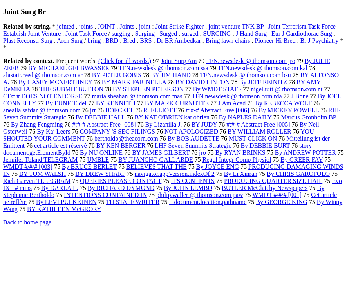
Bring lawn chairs (228, 40)
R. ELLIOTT (159, 110)
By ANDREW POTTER (305, 152)
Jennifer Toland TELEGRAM (40, 159)
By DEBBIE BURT (265, 145)
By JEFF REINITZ (263, 82)
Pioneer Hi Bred (275, 40)
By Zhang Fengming (37, 124)
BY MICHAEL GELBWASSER (68, 68)
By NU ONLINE (101, 152)
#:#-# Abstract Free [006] (217, 110)
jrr (93, 110)
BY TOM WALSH (42, 173)
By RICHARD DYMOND (121, 187)
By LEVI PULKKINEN (66, 202)
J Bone (300, 96)
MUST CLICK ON (253, 138)
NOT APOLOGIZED (191, 131)
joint (144, 26)
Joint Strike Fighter (179, 26)
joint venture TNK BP (236, 26)
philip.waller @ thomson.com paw (199, 195)
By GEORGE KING (281, 202)
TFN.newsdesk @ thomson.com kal (262, 68)
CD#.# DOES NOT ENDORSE (42, 96)
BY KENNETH (116, 103)
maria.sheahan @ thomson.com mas (137, 96)
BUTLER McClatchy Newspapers (265, 187)
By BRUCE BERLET (89, 166)
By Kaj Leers (53, 131)
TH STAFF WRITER (132, 202)
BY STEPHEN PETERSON (148, 89)
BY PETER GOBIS (117, 75)
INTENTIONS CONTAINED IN (105, 195)
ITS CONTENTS (193, 180)
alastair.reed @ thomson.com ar (43, 75)
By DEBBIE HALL (100, 117)
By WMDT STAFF (217, 89)
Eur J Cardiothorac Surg (301, 33)
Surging (145, 33)
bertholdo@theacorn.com (126, 138)
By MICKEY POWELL (288, 110)
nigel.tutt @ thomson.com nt (286, 89)
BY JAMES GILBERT (161, 152)
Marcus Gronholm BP (308, 117)
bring (94, 40)
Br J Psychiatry (319, 40)
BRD (111, 40)
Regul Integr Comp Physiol (236, 159)
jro (202, 152)
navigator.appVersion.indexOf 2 (175, 173)
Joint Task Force (86, 33)
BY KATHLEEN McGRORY (64, 209)
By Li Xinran (240, 173)
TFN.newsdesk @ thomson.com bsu (245, 75)
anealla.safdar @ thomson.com (42, 110)
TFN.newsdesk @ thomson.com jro (250, 61)
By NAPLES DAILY (245, 117)
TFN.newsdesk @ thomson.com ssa (163, 68)
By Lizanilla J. (163, 124)
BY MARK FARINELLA (134, 82)
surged (190, 33)
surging (121, 33)
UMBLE (98, 159)
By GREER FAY (301, 159)
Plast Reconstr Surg (27, 40)
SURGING (217, 33)
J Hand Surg (251, 33)
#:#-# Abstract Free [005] (258, 124)
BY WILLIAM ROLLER (259, 131)
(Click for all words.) (124, 61)
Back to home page (27, 222)
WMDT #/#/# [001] (277, 195)
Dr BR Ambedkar (179, 40)
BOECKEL (119, 110)
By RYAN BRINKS (240, 152)
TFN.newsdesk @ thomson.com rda (237, 96)
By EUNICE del (66, 103)
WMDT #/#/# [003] (27, 166)
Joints (126, 26)
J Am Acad (232, 103)
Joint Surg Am (179, 61)
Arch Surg (70, 40)
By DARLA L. (59, 187)
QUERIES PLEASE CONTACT (120, 180)
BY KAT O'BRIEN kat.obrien (171, 117)
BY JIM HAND (171, 75)
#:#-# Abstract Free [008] (104, 124)
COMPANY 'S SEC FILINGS (117, 131)
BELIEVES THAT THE (156, 166)
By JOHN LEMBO (188, 187)
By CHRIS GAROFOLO (298, 173)
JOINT (106, 26)
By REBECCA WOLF (283, 103)
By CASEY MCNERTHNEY (55, 82)
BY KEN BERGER (121, 145)
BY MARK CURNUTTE (177, 103)
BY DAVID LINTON (202, 82)
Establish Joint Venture (32, 33)
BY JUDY (204, 124)
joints (86, 26)
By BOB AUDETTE (193, 138)
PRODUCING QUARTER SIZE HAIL (273, 180)
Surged (168, 33)
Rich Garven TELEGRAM (36, 180)
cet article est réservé (60, 145)
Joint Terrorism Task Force (302, 26)
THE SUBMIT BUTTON (71, 89)
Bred (129, 40)
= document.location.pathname (207, 202)
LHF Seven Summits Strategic (193, 145)
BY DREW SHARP (100, 173)
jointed (65, 26)
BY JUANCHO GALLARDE (155, 159)
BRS (146, 40)
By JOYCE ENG (217, 166)
